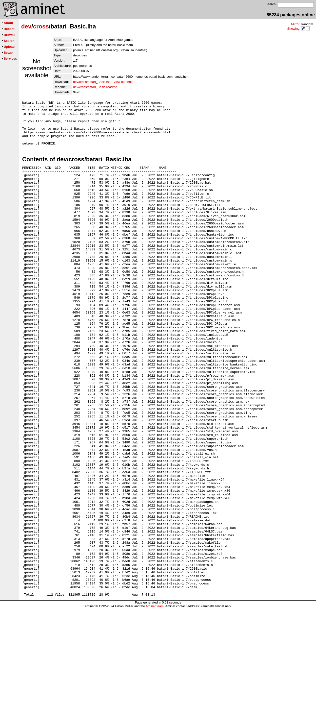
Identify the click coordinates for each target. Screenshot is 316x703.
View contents (123, 82)
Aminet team (155, 701)
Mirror (295, 24)
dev (26, 26)
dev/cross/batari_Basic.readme (95, 87)
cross (41, 26)
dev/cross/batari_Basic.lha (92, 82)
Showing (293, 28)
